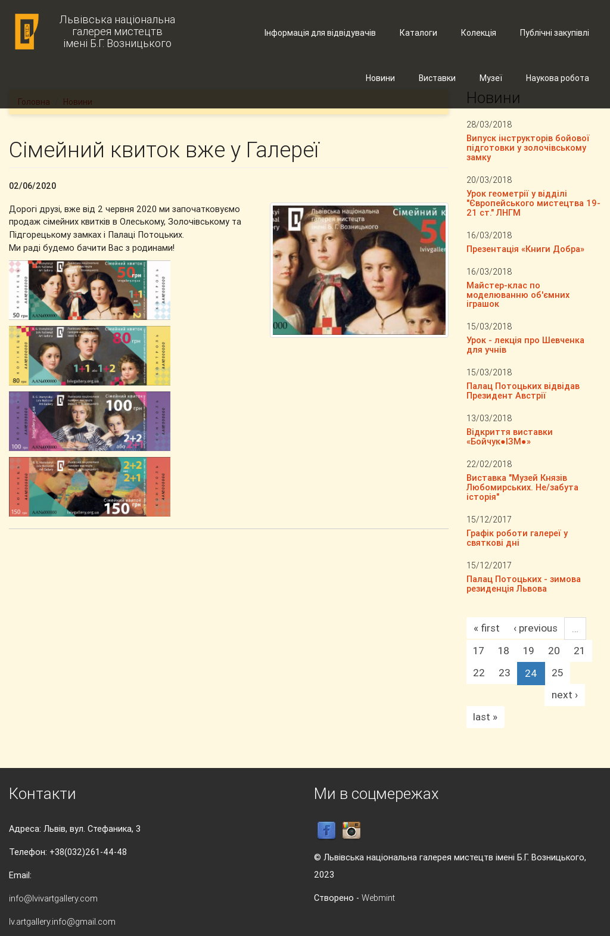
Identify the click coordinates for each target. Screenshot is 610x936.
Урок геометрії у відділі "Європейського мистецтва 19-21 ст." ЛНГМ (533, 203)
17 (478, 650)
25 (557, 672)
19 (528, 650)
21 (579, 650)
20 (554, 650)
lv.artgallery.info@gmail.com (62, 921)
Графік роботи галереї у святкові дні (517, 537)
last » (485, 716)
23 (505, 672)
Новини (380, 78)
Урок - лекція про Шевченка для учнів (525, 344)
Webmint (378, 897)
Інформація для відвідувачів (320, 32)
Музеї (491, 78)
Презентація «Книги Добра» (525, 248)
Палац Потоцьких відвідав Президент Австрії (523, 390)
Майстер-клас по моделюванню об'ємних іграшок (517, 294)
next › (565, 694)
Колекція (478, 32)
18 (503, 650)
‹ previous (535, 628)
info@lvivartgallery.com (53, 898)
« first (487, 628)
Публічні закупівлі (554, 32)
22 (479, 672)
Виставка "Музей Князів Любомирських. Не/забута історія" (522, 487)
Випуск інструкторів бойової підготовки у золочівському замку (528, 147)
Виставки (437, 78)
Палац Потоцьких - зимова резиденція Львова (523, 583)
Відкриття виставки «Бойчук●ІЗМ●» (509, 436)
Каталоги (418, 32)
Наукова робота (557, 78)
